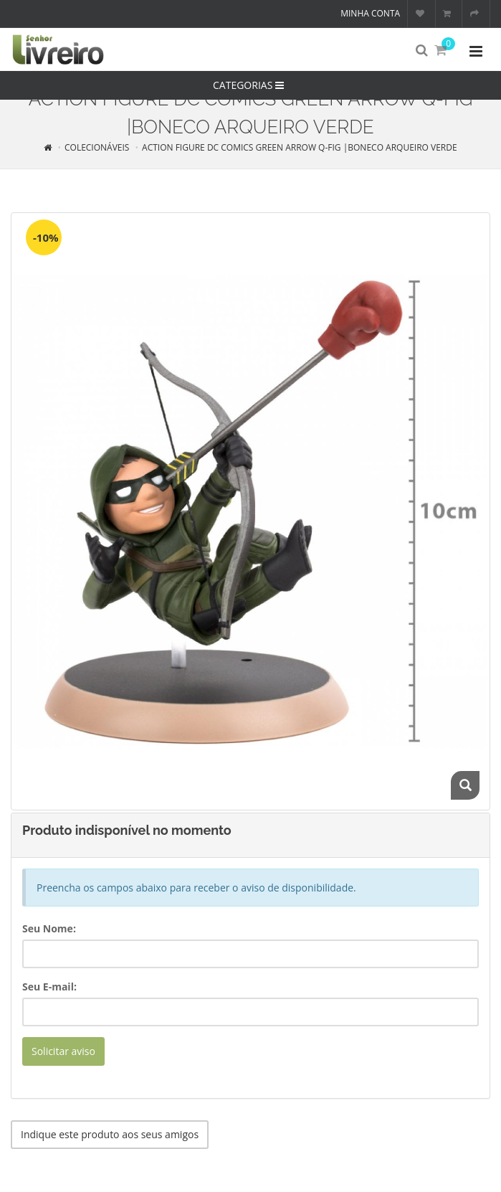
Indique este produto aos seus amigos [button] (110, 1134)
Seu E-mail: (49, 986)
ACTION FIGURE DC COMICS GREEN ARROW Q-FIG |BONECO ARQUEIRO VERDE (299, 147)
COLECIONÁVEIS (97, 147)
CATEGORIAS (250, 85)
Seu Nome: (49, 928)
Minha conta (370, 13)
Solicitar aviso (63, 1051)
